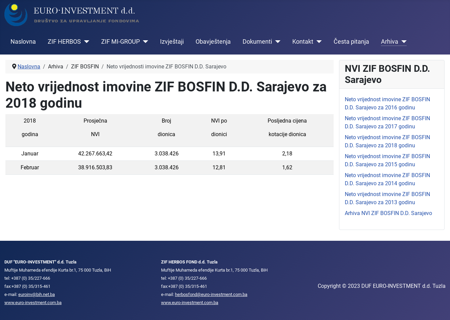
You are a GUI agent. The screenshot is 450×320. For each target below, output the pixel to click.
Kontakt (302, 41)
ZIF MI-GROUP (120, 41)
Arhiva (389, 41)
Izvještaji (172, 41)
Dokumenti (257, 41)
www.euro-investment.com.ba (33, 302)
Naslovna (23, 41)
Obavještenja (213, 41)
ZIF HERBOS (64, 41)
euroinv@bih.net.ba (36, 294)
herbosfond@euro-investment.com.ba (211, 294)
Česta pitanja (351, 41)
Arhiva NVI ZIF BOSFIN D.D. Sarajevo (388, 213)
